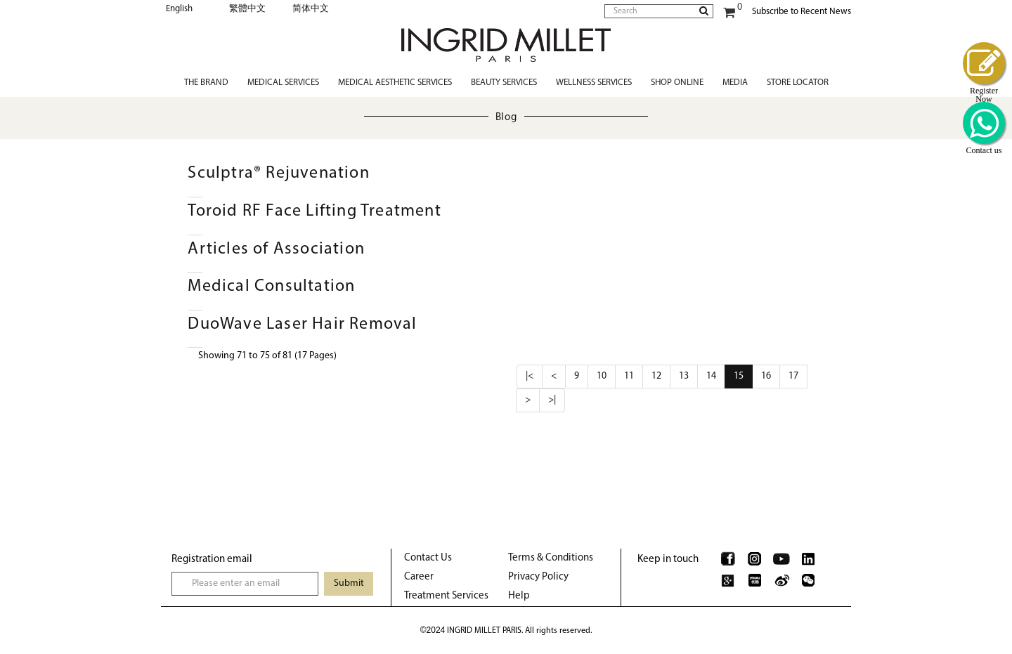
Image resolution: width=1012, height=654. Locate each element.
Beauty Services (504, 82)
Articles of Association (276, 249)
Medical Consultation (271, 286)
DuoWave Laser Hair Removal (302, 324)
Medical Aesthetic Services (395, 82)
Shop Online (677, 82)
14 (711, 376)
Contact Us (428, 558)
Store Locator (798, 82)
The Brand (206, 82)
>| (552, 400)
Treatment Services (446, 596)
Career (419, 577)
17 (793, 376)
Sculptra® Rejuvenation (278, 173)
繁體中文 (247, 8)
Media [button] (735, 82)
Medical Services (283, 82)
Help (519, 596)
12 (656, 376)
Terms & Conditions (550, 558)
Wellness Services (594, 82)
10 (601, 376)
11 (629, 376)
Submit (349, 583)
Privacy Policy (538, 577)
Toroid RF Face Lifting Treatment (314, 211)
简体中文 (310, 8)
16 (766, 376)
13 (684, 376)
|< (529, 376)
